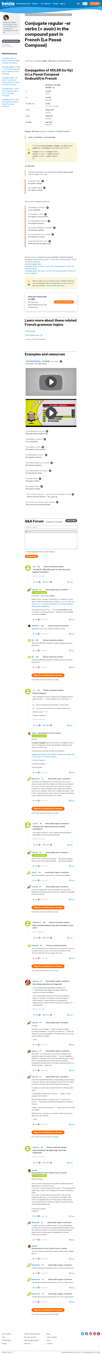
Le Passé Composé (38, 760)
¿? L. (34, 690)
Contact (49, 1343)
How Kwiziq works (23, 4)
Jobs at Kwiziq (52, 1337)
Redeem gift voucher (31, 1340)
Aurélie (34, 1170)
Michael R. (36, 1222)
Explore (35, 4)
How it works (6, 1334)
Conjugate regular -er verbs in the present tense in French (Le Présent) (11, 60)
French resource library (32, 1334)
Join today (54, 680)
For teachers (46, 4)
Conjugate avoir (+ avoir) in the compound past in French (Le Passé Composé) (10, 103)
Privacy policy (7, 1352)
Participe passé (30, 331)
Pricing (55, 4)
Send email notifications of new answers (41, 552)
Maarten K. (36, 779)
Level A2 (47, 14)
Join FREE (95, 3)
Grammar (40, 14)
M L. (33, 640)
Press (49, 1340)
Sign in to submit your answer (48, 675)
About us (27, 1343)
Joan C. (35, 824)
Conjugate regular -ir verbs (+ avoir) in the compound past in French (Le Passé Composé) (11, 70)
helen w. (36, 981)
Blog (48, 1334)
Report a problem (7, 46)
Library (34, 14)
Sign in (62, 4)
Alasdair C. (36, 626)
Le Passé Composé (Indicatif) (35, 339)
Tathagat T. (37, 922)
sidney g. (36, 1147)
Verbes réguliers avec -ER (34, 335)
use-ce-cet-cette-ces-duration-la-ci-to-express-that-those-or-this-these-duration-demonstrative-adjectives (53, 604)
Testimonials (6, 1340)
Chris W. (35, 590)
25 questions (6, 45)
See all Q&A (71, 521)
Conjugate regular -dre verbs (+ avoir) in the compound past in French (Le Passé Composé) (10, 81)
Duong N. (35, 945)
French (28, 14)
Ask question (31, 556)
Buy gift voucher (30, 1337)
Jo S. (34, 567)
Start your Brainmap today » (55, 285)
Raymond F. (36, 1265)
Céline (34, 733)
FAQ (3, 1337)
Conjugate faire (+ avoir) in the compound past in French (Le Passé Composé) (10, 92)
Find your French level (63, 302)
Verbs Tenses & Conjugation (61, 14)
